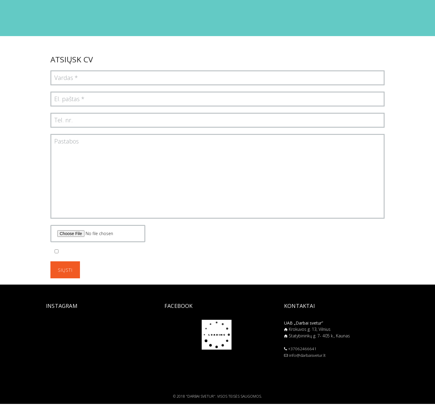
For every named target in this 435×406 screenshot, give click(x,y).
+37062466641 (303, 350)
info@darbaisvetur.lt (308, 357)
